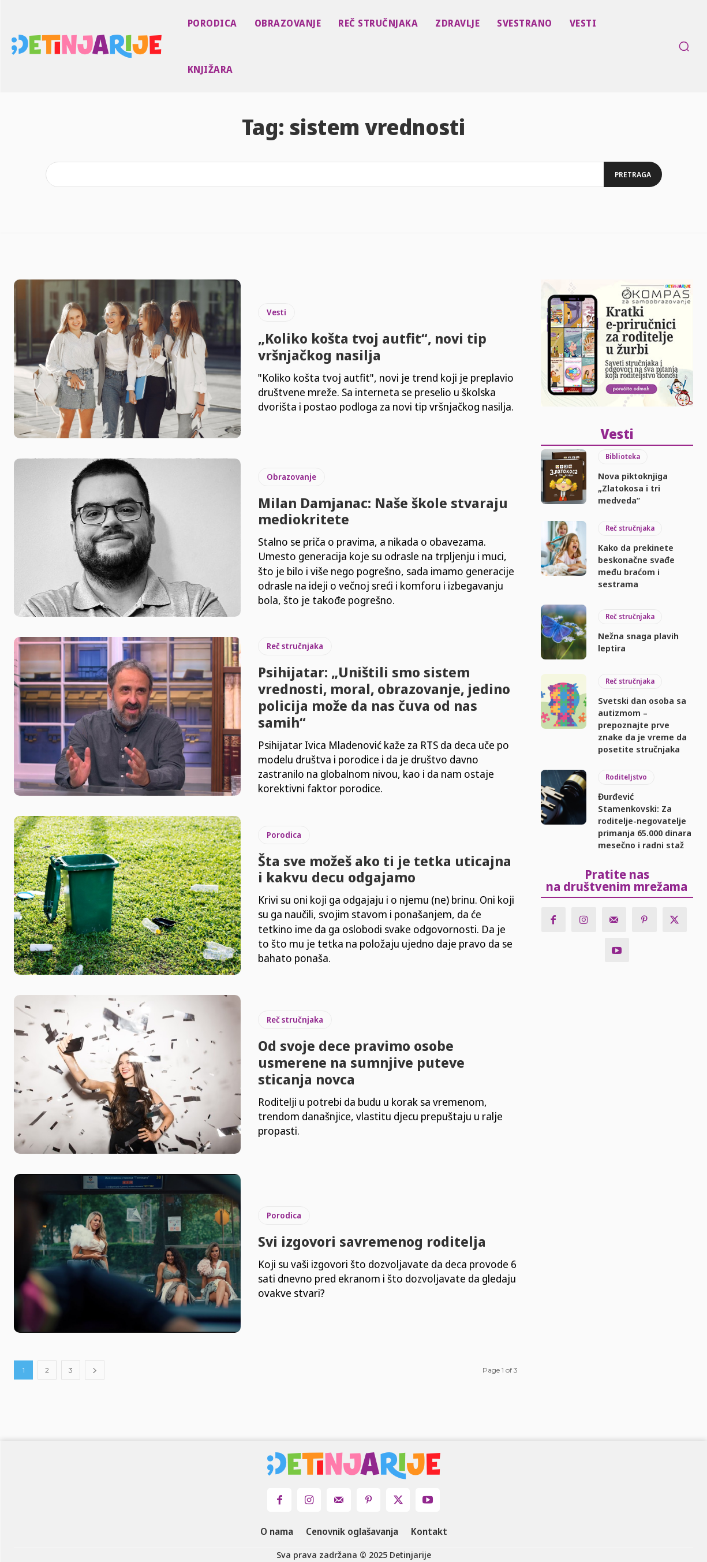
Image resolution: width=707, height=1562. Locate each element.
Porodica (284, 834)
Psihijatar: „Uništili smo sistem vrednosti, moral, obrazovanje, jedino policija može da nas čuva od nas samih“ (384, 696)
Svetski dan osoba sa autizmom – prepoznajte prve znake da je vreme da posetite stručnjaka (642, 724)
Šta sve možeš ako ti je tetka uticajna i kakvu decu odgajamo (384, 869)
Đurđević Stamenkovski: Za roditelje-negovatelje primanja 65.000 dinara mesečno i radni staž (644, 819)
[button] (683, 46)
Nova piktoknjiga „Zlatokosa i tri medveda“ (633, 487)
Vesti (276, 312)
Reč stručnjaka (295, 645)
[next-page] (94, 1370)
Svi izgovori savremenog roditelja (372, 1241)
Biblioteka (622, 455)
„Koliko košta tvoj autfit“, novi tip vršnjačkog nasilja (372, 346)
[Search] (631, 174)
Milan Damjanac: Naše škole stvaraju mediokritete (383, 511)
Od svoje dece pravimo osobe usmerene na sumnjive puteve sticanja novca (361, 1062)
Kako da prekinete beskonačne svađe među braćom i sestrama (636, 564)
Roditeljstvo (626, 776)
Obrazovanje (291, 476)
